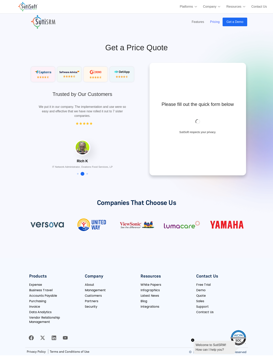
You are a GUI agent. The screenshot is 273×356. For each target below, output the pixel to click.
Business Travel (41, 290)
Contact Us (259, 6)
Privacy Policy (36, 351)
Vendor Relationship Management (44, 319)
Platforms (187, 7)
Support (202, 306)
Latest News (150, 295)
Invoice (34, 306)
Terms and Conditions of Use (69, 351)
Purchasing (37, 301)
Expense (35, 284)
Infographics (150, 290)
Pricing (214, 21)
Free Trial (203, 284)
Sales (200, 301)
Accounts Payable (43, 295)
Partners (91, 301)
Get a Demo (234, 21)
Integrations (150, 306)
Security (91, 306)
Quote (201, 295)
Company (211, 7)
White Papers (151, 284)
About (89, 284)
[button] (78, 174)
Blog (144, 301)
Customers (93, 295)
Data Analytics (40, 312)
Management (95, 290)
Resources (235, 7)
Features (197, 21)
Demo (201, 290)
